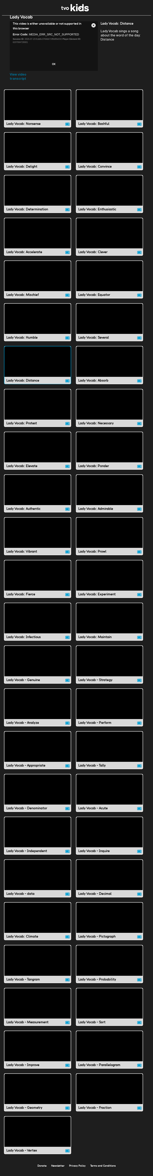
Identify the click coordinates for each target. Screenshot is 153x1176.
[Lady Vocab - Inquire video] (109, 840)
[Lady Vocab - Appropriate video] (37, 754)
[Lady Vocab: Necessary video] (109, 412)
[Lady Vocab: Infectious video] (37, 626)
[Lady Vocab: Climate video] (37, 925)
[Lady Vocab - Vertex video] (37, 1139)
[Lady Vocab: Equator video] (109, 283)
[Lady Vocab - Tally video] (109, 754)
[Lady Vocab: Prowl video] (109, 540)
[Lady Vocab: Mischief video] (37, 283)
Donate (42, 1169)
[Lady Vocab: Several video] (109, 326)
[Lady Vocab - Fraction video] (109, 1096)
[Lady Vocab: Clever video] (109, 241)
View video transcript (18, 80)
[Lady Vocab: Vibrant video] (37, 540)
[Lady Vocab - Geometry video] (37, 1096)
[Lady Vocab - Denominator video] (37, 797)
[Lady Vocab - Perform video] (109, 711)
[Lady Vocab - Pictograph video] (109, 925)
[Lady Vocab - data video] (37, 882)
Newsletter (58, 1169)
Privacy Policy (77, 1169)
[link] (75, 10)
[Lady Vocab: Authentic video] (37, 497)
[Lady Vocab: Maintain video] (109, 626)
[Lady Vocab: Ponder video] (109, 455)
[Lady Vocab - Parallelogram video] (109, 1054)
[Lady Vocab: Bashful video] (109, 112)
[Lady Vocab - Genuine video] (37, 668)
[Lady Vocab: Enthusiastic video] (109, 198)
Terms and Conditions (103, 1169)
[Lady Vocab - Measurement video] (37, 1011)
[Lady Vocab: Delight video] (37, 155)
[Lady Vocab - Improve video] (37, 1054)
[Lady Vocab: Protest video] (37, 412)
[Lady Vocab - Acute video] (109, 797)
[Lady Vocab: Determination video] (37, 198)
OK (54, 68)
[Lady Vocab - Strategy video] (109, 668)
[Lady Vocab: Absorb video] (109, 369)
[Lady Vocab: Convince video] (109, 155)
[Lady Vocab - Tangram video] (37, 968)
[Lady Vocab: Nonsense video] (37, 112)
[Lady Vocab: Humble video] (37, 326)
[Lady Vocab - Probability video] (109, 968)
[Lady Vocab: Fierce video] (37, 583)
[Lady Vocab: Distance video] (37, 369)
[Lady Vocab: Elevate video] (37, 455)
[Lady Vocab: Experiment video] (109, 583)
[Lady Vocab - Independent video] (37, 840)
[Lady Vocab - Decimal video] (109, 882)
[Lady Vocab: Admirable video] (109, 497)
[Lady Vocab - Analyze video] (37, 711)
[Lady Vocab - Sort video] (109, 1011)
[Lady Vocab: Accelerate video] (37, 241)
